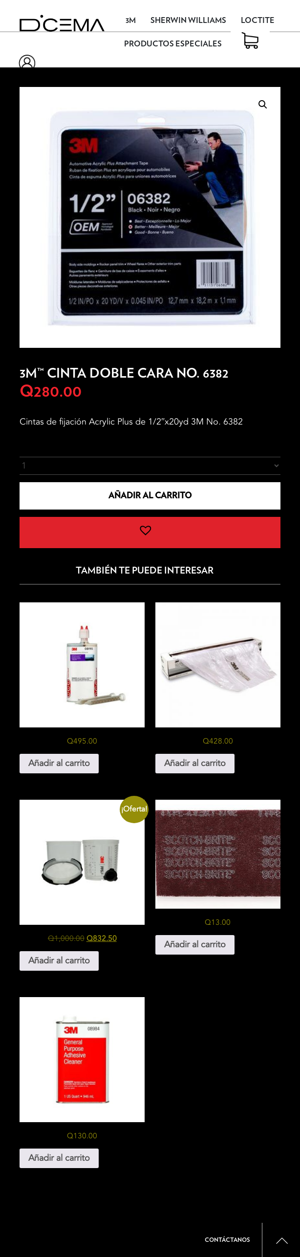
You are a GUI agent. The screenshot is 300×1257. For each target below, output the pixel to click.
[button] (263, 104)
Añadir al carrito (150, 495)
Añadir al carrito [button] (59, 763)
